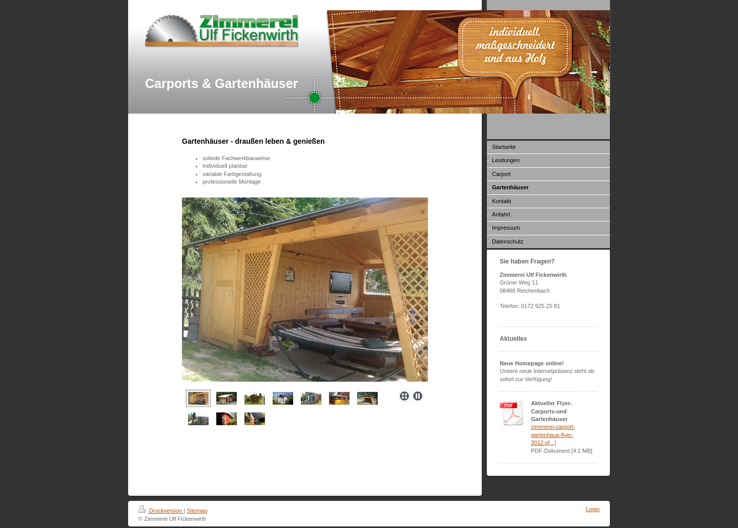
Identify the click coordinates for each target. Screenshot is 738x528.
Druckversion (160, 511)
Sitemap (197, 511)
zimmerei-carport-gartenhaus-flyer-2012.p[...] (553, 435)
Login (593, 509)
